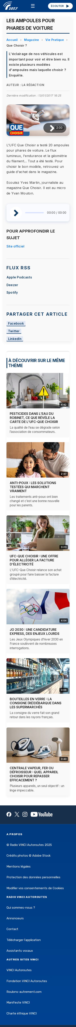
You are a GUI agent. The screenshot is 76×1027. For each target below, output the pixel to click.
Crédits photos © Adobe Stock (28, 855)
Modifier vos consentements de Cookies (35, 888)
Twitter (14, 331)
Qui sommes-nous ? (20, 907)
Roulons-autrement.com (24, 992)
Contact (12, 929)
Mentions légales (18, 866)
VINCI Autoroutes (19, 970)
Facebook (16, 323)
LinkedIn (15, 339)
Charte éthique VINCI (21, 1013)
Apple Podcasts (19, 277)
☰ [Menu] (33, 6)
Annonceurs (15, 918)
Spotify (12, 292)
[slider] (34, 212)
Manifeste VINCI (18, 1002)
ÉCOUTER (60, 6)
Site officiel (15, 246)
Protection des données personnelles (33, 877)
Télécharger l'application (23, 940)
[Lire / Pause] (48, 127)
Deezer (12, 285)
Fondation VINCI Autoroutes (26, 981)
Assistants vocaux (19, 951)
